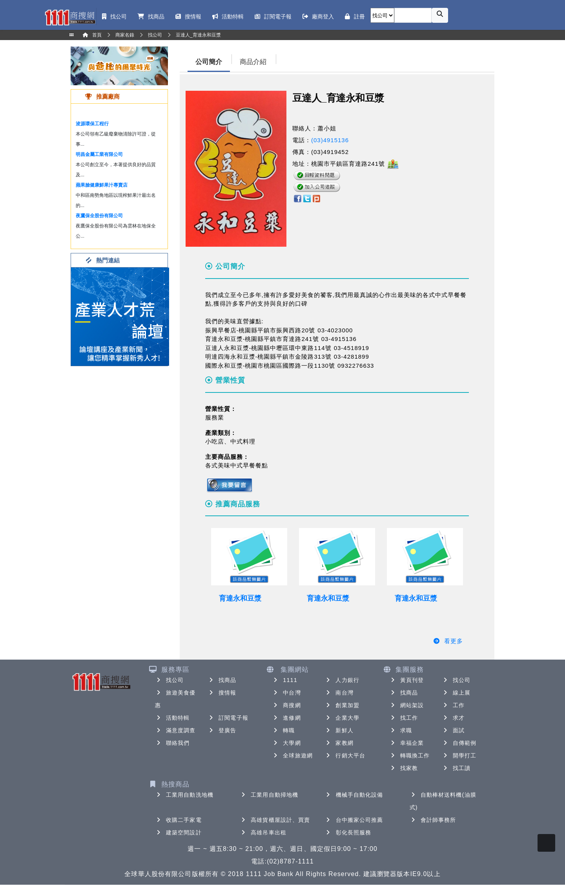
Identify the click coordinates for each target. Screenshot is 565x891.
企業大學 (341, 718)
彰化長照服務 (348, 832)
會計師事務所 (433, 820)
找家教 (403, 768)
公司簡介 (208, 62)
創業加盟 (341, 705)
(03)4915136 (330, 140)
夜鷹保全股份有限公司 (99, 215)
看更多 (448, 641)
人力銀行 (341, 680)
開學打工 (459, 755)
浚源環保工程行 (92, 123)
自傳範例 (459, 743)
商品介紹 (253, 62)
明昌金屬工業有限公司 (99, 154)
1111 (284, 680)
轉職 (283, 730)
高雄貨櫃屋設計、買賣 (275, 820)
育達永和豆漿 (240, 598)
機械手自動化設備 (354, 795)
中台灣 (286, 692)
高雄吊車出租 (263, 832)
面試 (453, 730)
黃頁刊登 (406, 680)
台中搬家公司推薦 (354, 820)
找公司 (169, 680)
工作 (453, 705)
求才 (453, 718)
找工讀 (456, 768)
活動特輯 (172, 718)
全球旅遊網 (292, 755)
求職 (400, 730)
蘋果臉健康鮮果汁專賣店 (102, 185)
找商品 (222, 680)
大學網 (286, 743)
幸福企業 (406, 743)
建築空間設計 (178, 832)
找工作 (403, 718)
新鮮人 (338, 730)
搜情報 (222, 692)
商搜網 (286, 705)
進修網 (286, 718)
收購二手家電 (178, 820)
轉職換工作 (409, 755)
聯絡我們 (172, 743)
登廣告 (222, 730)
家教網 (338, 743)
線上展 (456, 692)
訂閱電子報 (228, 718)
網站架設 (406, 705)
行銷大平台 (344, 755)
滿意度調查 (175, 730)
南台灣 (338, 692)
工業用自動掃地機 (269, 795)
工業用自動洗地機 (184, 795)
